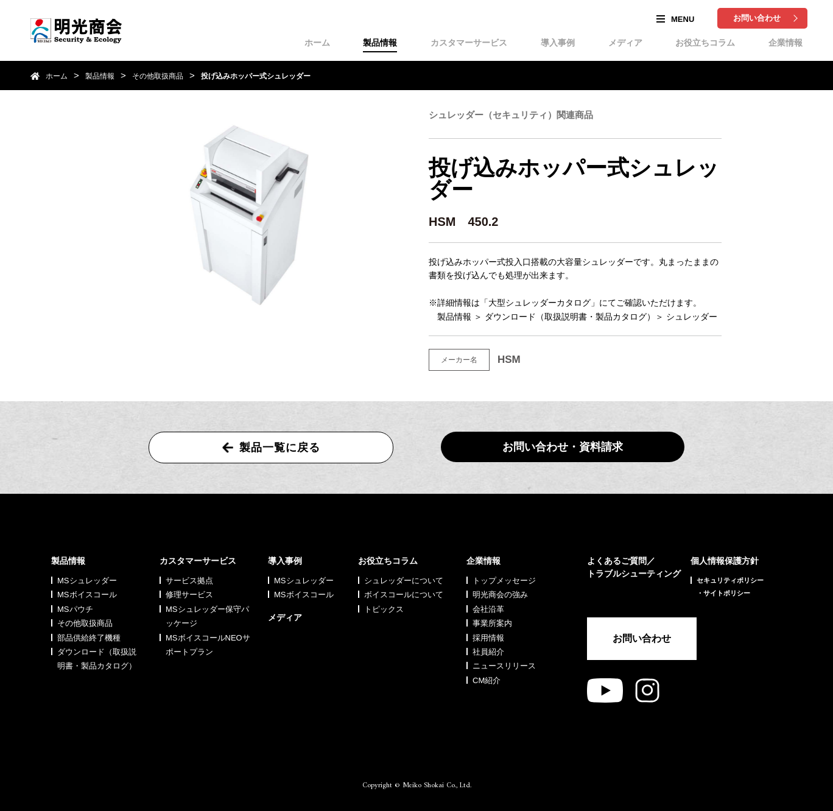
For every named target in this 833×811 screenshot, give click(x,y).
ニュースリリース (504, 665)
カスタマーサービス (469, 42)
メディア (625, 42)
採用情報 (488, 637)
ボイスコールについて (403, 594)
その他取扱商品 (157, 76)
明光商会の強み (500, 594)
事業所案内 (492, 623)
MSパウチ (75, 609)
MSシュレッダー (87, 580)
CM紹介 (487, 680)
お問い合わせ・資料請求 (562, 447)
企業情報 (785, 42)
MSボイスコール (87, 594)
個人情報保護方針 (725, 561)
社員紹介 (488, 651)
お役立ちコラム (705, 42)
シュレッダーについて (403, 580)
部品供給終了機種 (89, 637)
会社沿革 (488, 609)
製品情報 (380, 42)
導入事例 (558, 42)
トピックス (384, 609)
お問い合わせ (757, 18)
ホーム (317, 42)
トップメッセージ (504, 580)
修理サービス (189, 594)
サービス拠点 (189, 580)
